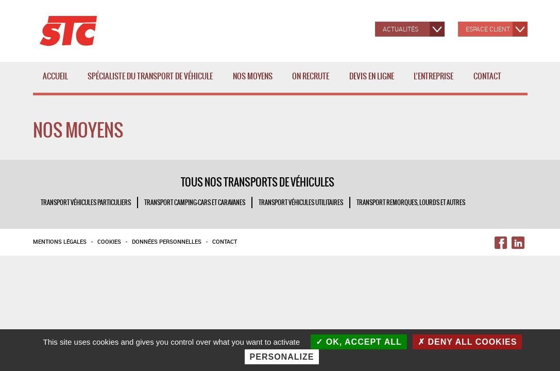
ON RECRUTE (310, 76)
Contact (487, 76)
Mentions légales (60, 241)
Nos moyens (255, 82)
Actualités (400, 29)
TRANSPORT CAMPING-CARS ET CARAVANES (194, 202)
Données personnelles (166, 241)
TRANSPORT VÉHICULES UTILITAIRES (301, 202)
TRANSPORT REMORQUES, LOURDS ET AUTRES (411, 202)
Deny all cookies (467, 342)
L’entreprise (435, 82)
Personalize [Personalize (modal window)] (282, 356)
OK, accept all (358, 342)
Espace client (488, 29)
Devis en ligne (371, 76)
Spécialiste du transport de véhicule (152, 82)
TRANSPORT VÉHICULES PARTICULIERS (86, 202)
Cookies (109, 241)
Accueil (55, 76)
